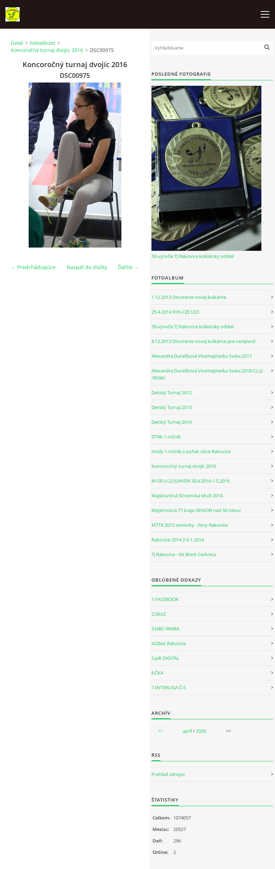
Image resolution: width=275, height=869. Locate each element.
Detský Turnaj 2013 (171, 407)
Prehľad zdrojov (168, 774)
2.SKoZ (158, 614)
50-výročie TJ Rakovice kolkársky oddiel (192, 256)
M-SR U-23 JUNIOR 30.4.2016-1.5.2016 (190, 481)
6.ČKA (157, 673)
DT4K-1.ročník (166, 436)
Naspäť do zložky (87, 267)
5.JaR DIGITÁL (165, 658)
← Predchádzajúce (33, 267)
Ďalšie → (128, 267)
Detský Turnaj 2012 (171, 392)
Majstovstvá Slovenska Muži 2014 (187, 495)
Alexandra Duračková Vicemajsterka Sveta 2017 (201, 356)
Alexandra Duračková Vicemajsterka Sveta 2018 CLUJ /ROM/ (206, 374)
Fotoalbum (42, 42)
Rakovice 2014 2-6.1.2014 (177, 539)
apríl (187, 731)
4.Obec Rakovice (168, 643)
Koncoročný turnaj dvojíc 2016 (47, 50)
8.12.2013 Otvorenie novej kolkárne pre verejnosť (203, 341)
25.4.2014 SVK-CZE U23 (175, 312)
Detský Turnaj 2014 (171, 422)
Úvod (17, 42)
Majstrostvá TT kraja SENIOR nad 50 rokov (196, 510)
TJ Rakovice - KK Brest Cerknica (183, 554)
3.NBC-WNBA (165, 628)
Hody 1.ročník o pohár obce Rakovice (191, 451)
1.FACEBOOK (165, 599)
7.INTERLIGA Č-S (168, 687)
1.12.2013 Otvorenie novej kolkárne (188, 297)
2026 (201, 731)
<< (160, 731)
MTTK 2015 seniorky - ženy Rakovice (189, 525)
